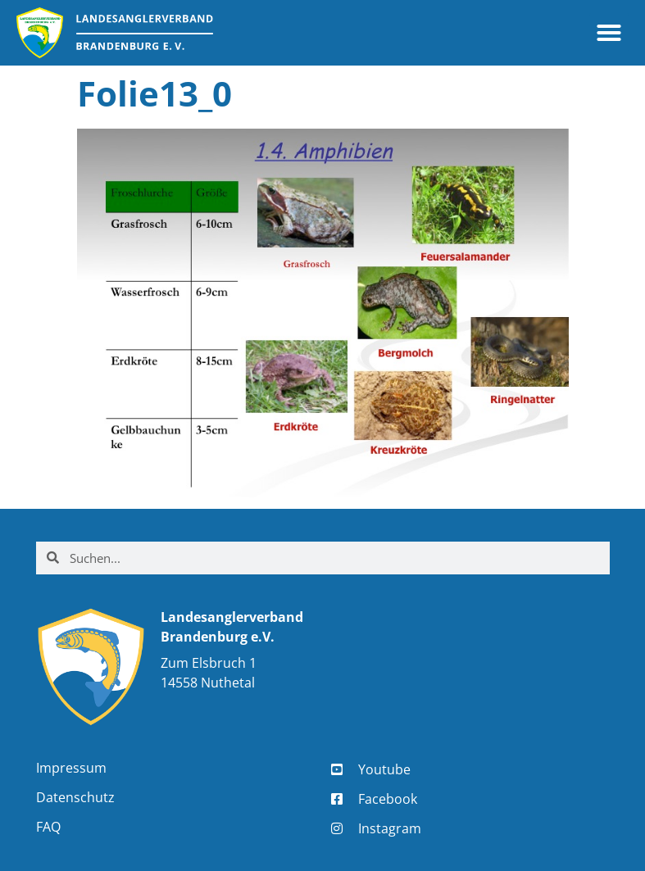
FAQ (48, 827)
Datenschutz (75, 797)
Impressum (71, 768)
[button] (609, 32)
